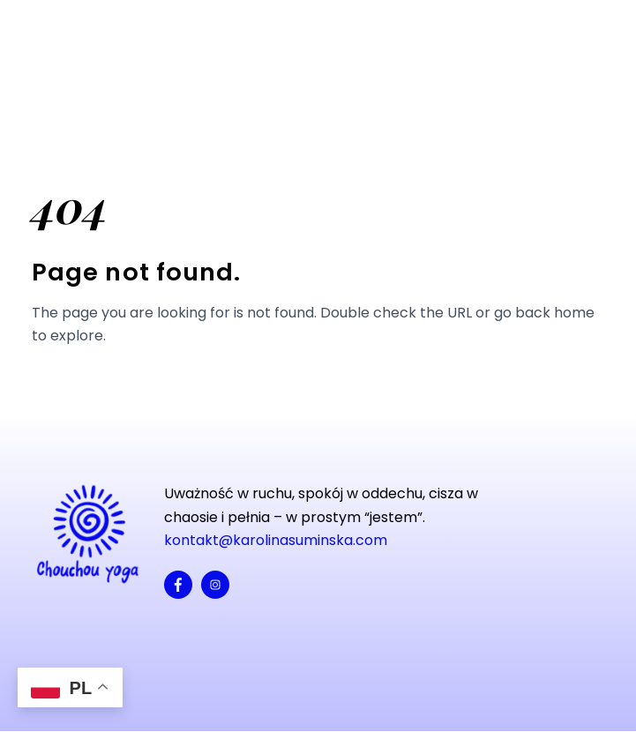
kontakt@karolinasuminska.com (275, 540)
